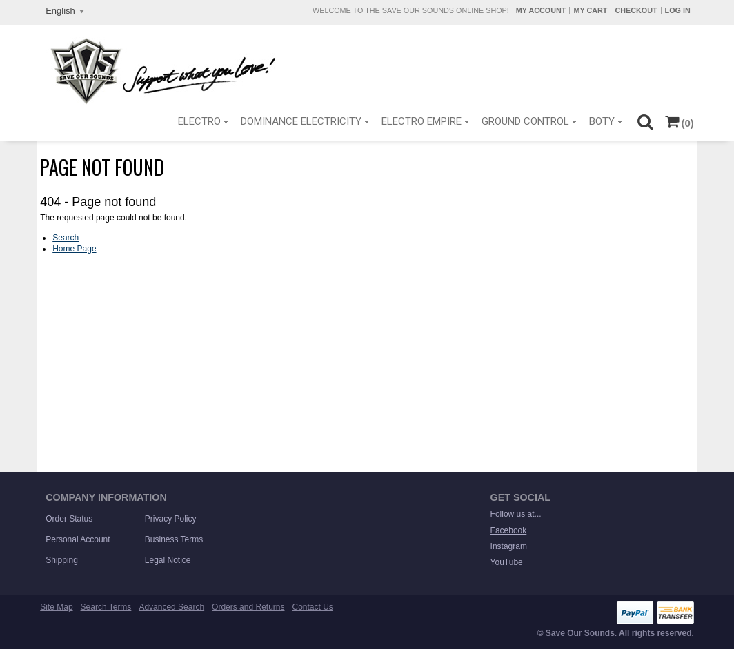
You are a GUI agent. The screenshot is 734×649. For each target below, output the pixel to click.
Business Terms (174, 539)
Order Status (69, 519)
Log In (678, 10)
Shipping (62, 560)
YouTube (506, 562)
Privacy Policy (171, 519)
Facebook (508, 530)
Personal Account (78, 539)
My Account (541, 10)
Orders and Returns (248, 607)
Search (65, 238)
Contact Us (312, 607)
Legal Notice (168, 560)
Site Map (56, 607)
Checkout (636, 10)
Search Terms (106, 607)
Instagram (508, 546)
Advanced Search (171, 607)
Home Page (74, 249)
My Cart (590, 10)
